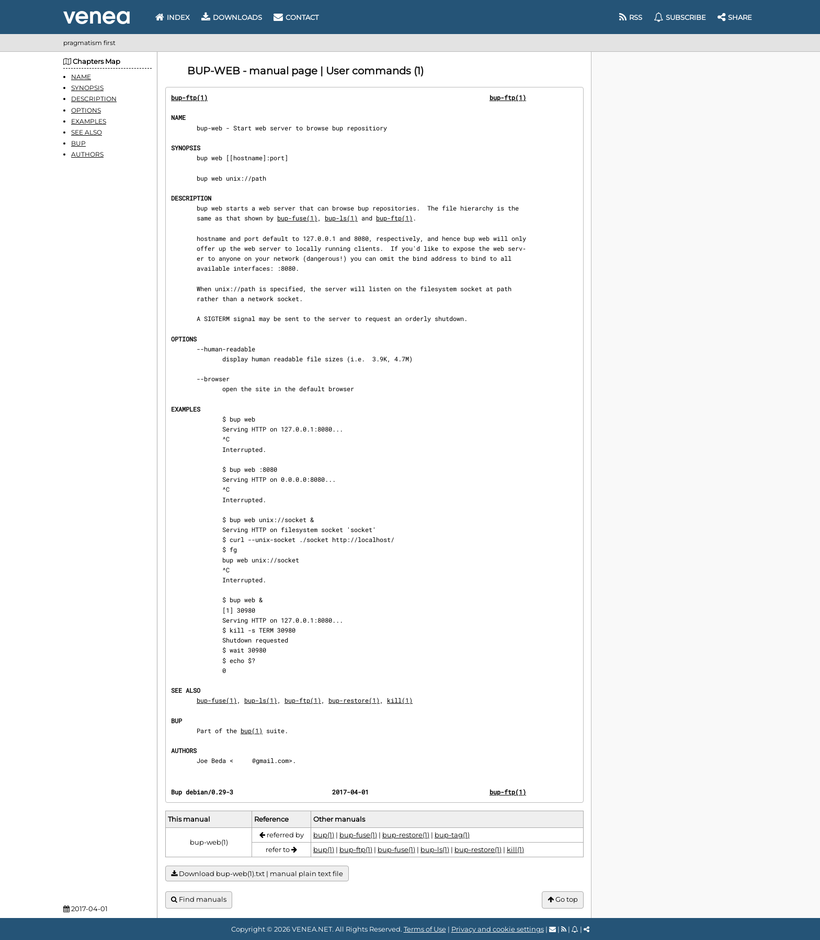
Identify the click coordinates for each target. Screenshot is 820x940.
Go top (563, 899)
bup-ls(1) (341, 218)
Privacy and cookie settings (497, 929)
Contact (296, 17)
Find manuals (198, 899)
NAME (81, 77)
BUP (78, 143)
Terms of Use (425, 929)
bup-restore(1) (354, 700)
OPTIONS (86, 110)
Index (172, 17)
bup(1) (252, 730)
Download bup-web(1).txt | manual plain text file (257, 873)
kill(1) (400, 700)
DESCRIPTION (94, 99)
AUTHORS (87, 154)
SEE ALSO (86, 132)
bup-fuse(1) (297, 218)
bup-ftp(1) (189, 97)
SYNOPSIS (87, 88)
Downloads (231, 17)
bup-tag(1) (452, 835)
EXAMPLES (88, 121)
